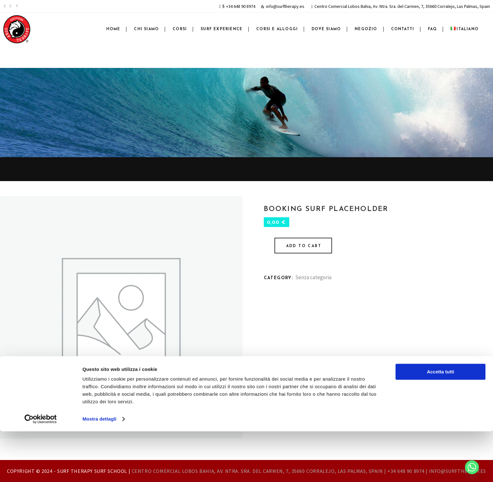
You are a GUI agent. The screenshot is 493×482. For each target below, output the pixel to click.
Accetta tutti (440, 422)
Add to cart (303, 246)
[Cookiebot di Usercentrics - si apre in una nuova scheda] (40, 469)
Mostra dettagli (99, 469)
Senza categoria (313, 277)
